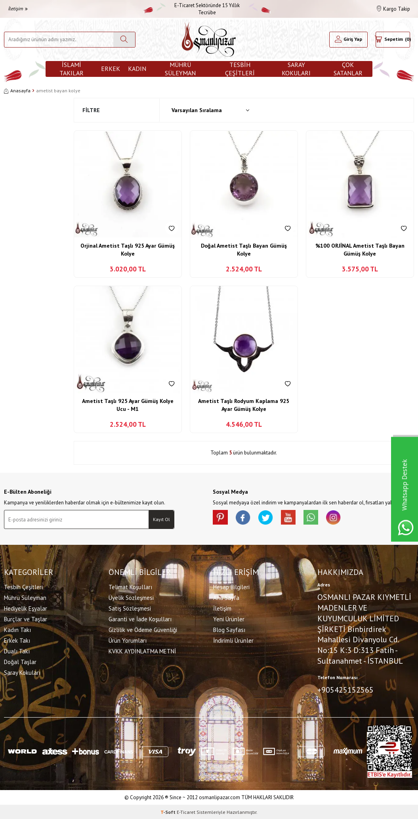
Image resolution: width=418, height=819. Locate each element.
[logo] (208, 39)
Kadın (137, 69)
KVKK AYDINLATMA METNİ (142, 651)
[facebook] (244, 518)
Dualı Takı (17, 651)
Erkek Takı (17, 640)
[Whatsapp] (316, 518)
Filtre (91, 110)
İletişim (18, 8)
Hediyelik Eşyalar (25, 608)
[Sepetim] (393, 40)
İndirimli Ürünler (233, 640)
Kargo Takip (393, 9)
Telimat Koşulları (130, 586)
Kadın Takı (17, 629)
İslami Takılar (71, 69)
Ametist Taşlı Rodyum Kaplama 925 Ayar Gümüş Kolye (243, 404)
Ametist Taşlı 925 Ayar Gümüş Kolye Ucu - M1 (128, 404)
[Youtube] (292, 518)
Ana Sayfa (226, 597)
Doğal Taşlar (20, 661)
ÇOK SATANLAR (348, 69)
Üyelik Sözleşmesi (131, 597)
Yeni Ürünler (228, 618)
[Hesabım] (348, 40)
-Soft (168, 811)
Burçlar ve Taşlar (25, 618)
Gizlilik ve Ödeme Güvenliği (143, 629)
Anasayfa (17, 91)
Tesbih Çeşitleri (240, 69)
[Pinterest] (221, 518)
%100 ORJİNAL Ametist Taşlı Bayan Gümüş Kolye (360, 249)
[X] (268, 518)
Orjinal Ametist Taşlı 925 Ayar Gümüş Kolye (127, 249)
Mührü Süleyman (180, 69)
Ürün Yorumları (128, 640)
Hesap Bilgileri (231, 586)
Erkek (110, 69)
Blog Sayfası (229, 629)
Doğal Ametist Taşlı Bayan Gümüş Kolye (244, 249)
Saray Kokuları (296, 69)
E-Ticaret (186, 811)
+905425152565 (345, 689)
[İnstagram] (339, 518)
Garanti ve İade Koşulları (140, 618)
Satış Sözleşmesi (130, 608)
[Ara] (124, 39)
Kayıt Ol (161, 519)
